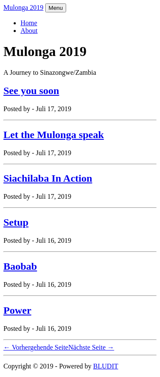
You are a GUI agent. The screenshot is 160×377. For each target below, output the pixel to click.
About (29, 30)
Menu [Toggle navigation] (56, 8)
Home (28, 23)
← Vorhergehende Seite (35, 347)
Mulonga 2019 (23, 7)
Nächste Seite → (91, 347)
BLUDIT (105, 366)
